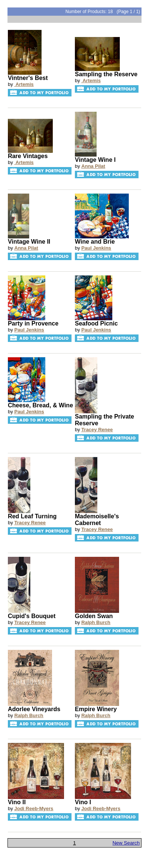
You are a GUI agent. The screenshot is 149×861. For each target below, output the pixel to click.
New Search (126, 843)
